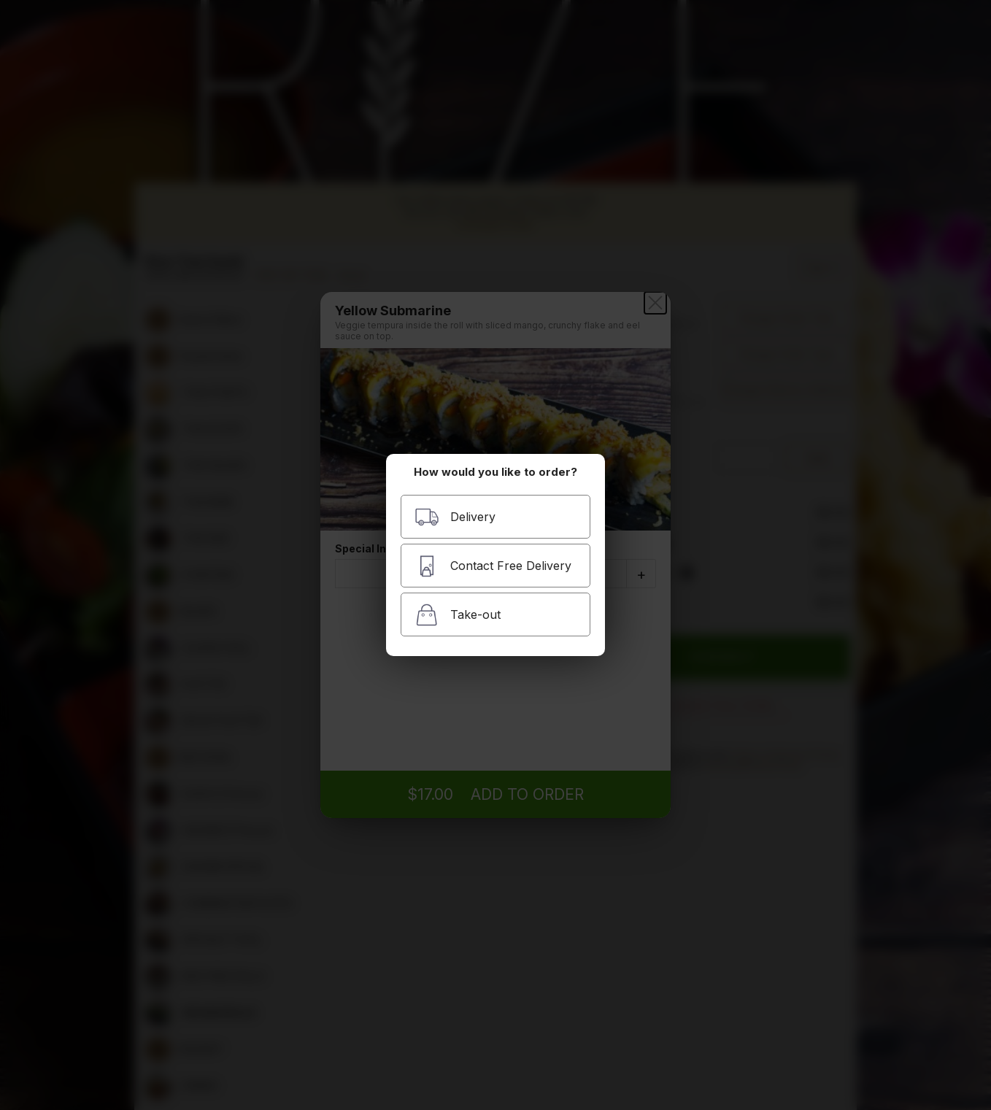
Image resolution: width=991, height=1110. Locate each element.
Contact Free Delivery (492, 566)
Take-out (457, 615)
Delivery (455, 517)
